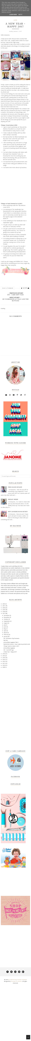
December (7, 615)
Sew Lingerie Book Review (18, 511)
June (5, 627)
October (6, 619)
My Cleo (6, 640)
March (5, 632)
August (6, 623)
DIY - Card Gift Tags (9, 650)
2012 (4, 661)
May (5, 629)
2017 (4, 613)
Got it (20, 14)
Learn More (13, 14)
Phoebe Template (22, 1035)
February (6, 634)
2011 (4, 663)
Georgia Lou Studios (16, 1037)
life (15, 20)
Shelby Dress (13, 499)
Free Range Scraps (15, 487)
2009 (4, 667)
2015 (4, 655)
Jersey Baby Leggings (9, 648)
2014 (4, 657)
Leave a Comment (7, 288)
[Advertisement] (15, 1000)
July (5, 625)
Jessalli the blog (12, 1035)
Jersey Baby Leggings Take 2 (11, 642)
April (5, 630)
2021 (4, 606)
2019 (4, 609)
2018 (4, 611)
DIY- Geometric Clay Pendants (11, 638)
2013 (4, 659)
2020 (4, 607)
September (7, 621)
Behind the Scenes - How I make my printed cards (17, 644)
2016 (4, 653)
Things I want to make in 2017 (11, 646)
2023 (4, 604)
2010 (4, 665)
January (6, 636)
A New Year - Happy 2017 (10, 652)
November (7, 617)
